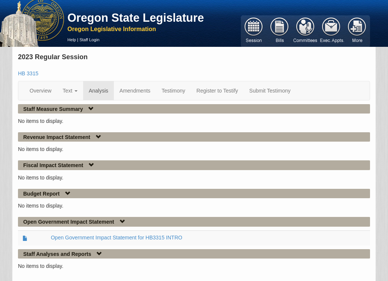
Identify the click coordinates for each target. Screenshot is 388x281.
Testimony (173, 91)
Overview (40, 91)
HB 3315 (28, 73)
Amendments (134, 91)
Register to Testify (217, 91)
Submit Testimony (270, 91)
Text (70, 91)
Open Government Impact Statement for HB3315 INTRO (116, 238)
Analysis (98, 91)
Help (71, 39)
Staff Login (89, 39)
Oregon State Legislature (135, 17)
